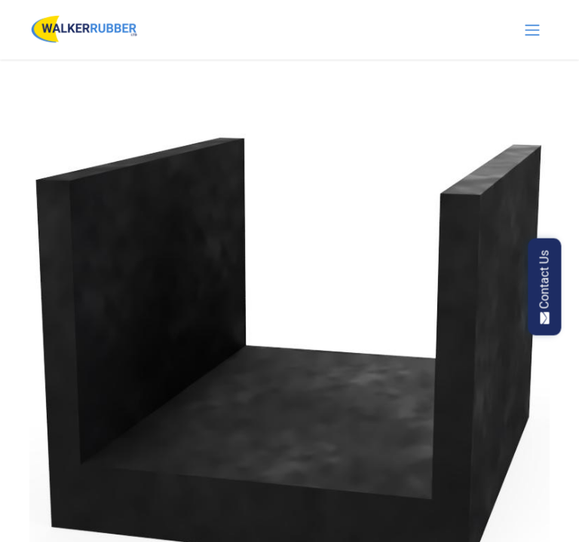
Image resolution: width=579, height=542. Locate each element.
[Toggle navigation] (532, 29)
